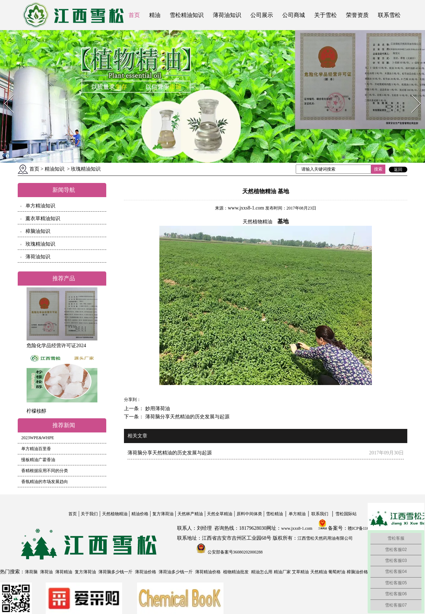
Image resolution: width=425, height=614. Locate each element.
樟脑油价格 (357, 571)
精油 (154, 15)
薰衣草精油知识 (43, 218)
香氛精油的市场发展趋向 (44, 481)
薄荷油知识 (227, 15)
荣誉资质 (357, 15)
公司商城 (293, 15)
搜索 (378, 169)
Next (412, 92)
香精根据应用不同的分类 (44, 470)
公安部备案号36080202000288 (234, 552)
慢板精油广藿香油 (38, 459)
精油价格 (139, 513)
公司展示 (261, 15)
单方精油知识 (40, 205)
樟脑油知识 (38, 231)
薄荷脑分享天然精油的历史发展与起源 (187, 416)
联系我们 (319, 513)
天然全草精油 (219, 513)
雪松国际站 (346, 513)
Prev (4, 92)
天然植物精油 (115, 513)
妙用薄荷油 (157, 408)
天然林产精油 (190, 513)
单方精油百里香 (36, 448)
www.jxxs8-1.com (246, 208)
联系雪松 (389, 15)
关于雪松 (325, 15)
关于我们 (89, 513)
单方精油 (297, 513)
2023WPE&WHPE (37, 437)
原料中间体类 (249, 513)
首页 (134, 15)
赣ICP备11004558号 (366, 528)
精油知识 (54, 169)
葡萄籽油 (336, 571)
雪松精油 (274, 513)
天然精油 (318, 571)
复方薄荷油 (163, 513)
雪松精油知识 (187, 15)
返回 (398, 169)
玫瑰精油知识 (40, 244)
